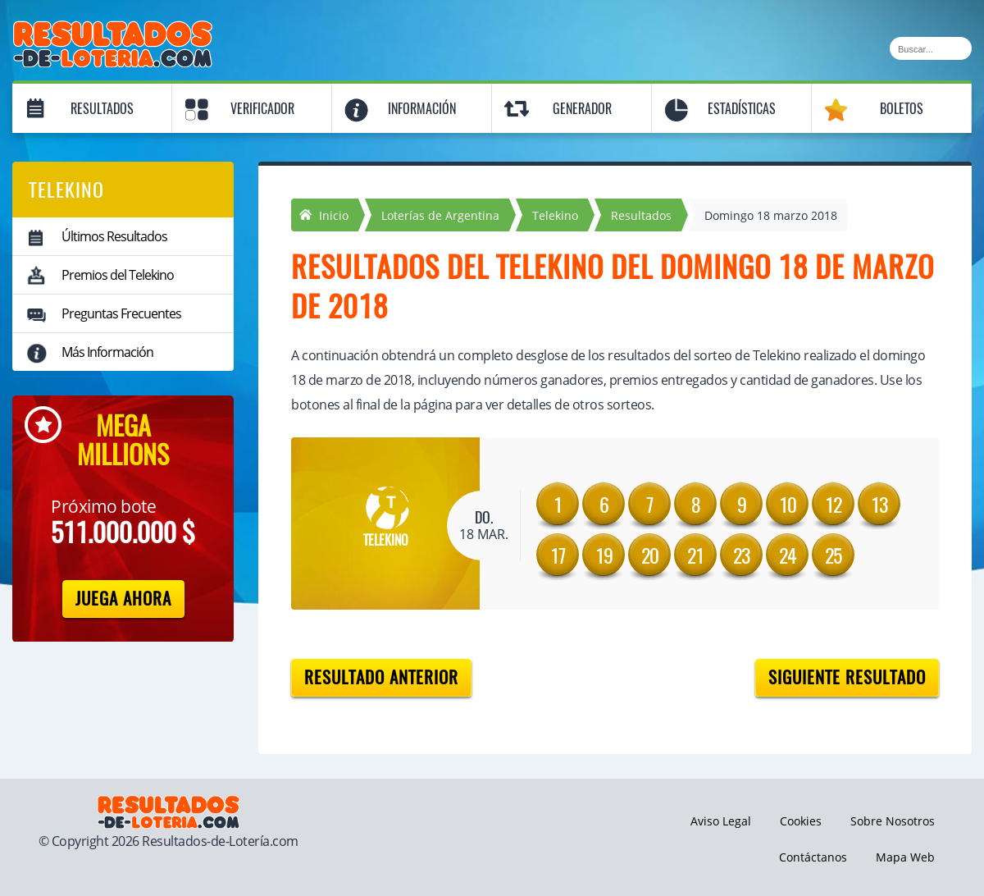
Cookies (801, 821)
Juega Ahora (123, 598)
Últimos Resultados (114, 236)
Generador (582, 108)
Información (422, 108)
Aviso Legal (720, 821)
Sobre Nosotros (892, 821)
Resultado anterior (381, 677)
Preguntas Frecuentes (121, 313)
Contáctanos (813, 857)
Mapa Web (905, 857)
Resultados (102, 108)
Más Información (107, 352)
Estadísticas (742, 108)
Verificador (262, 108)
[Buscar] (931, 48)
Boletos (901, 108)
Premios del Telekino (117, 275)
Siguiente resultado (847, 677)
